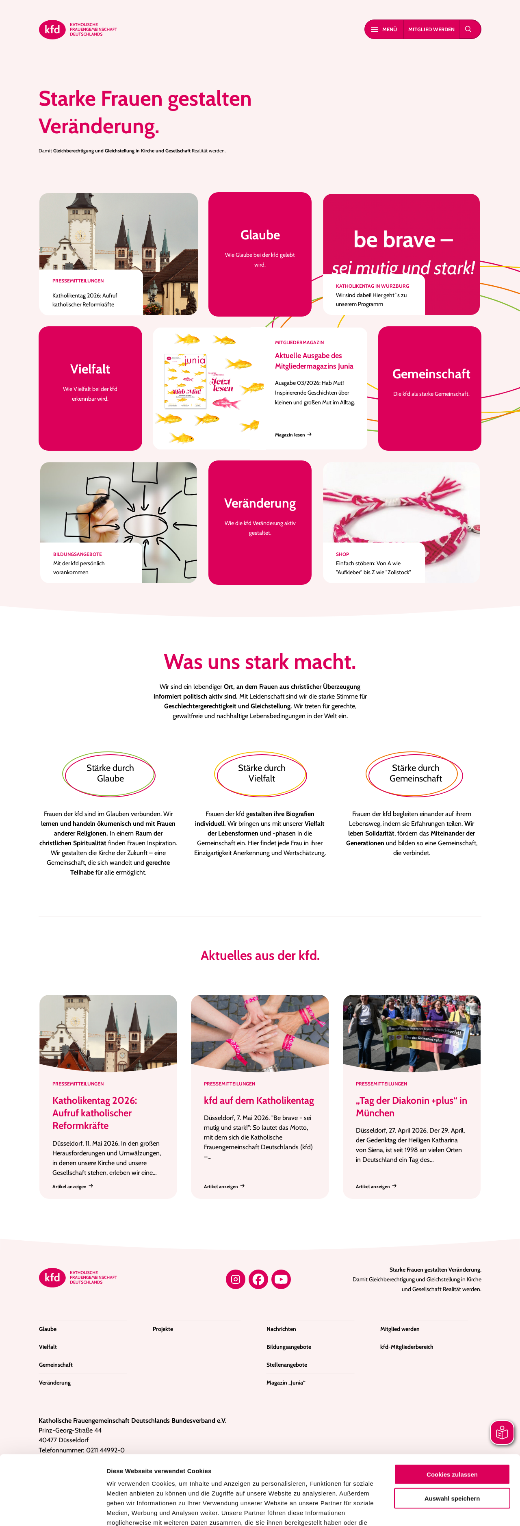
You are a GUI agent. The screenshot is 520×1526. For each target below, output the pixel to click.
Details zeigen (432, 1509)
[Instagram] (235, 1279)
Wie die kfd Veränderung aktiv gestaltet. (260, 515)
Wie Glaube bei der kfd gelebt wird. (260, 247)
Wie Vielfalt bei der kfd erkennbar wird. (90, 381)
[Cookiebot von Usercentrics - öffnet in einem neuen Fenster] (52, 1510)
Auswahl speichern (452, 1433)
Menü (384, 29)
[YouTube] (281, 1279)
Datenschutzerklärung (318, 1467)
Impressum (124, 1477)
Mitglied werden (431, 29)
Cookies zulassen (452, 1409)
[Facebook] (258, 1279)
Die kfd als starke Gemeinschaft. (431, 381)
